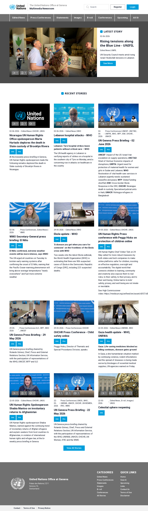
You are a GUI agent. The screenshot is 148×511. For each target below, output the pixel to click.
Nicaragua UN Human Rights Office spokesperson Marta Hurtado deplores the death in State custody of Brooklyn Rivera (29, 141)
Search (123, 480)
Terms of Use (126, 492)
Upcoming (122, 17)
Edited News (18, 17)
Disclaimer (125, 496)
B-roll (90, 17)
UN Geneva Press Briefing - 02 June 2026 (116, 142)
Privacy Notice (44, 508)
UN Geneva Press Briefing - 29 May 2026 (28, 336)
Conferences (105, 17)
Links (122, 486)
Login (132, 7)
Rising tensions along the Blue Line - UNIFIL (117, 43)
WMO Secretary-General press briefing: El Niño (28, 238)
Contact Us (125, 489)
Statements (62, 17)
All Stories (101, 496)
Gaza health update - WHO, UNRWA (114, 334)
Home (123, 477)
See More (108, 63)
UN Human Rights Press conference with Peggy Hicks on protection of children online (117, 237)
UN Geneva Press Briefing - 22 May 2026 (72, 411)
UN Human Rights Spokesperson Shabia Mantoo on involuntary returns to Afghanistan (29, 408)
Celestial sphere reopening (114, 407)
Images (78, 17)
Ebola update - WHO (66, 234)
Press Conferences (40, 17)
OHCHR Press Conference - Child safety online (74, 334)
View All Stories (74, 448)
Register (118, 7)
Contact (17, 508)
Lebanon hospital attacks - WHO (73, 135)
